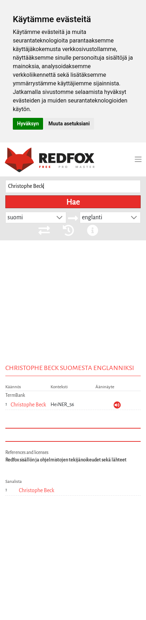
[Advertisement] (73, 319)
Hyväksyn (28, 123)
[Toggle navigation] (138, 159)
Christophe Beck (28, 405)
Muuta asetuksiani (69, 123)
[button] (59, 217)
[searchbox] (73, 186)
